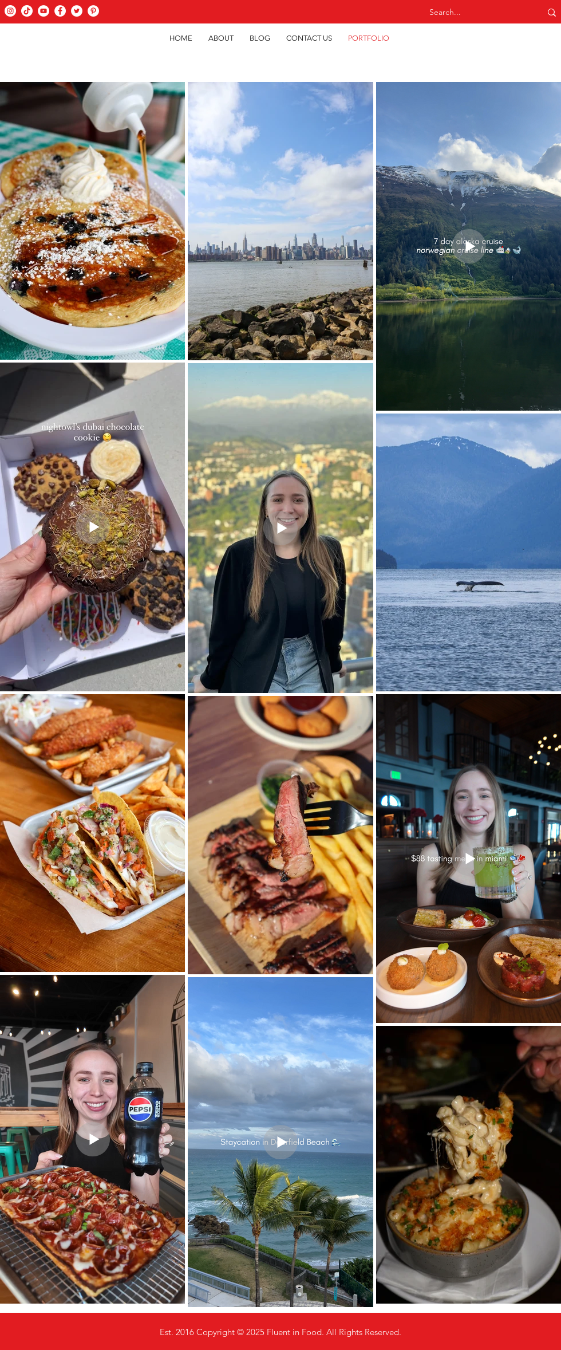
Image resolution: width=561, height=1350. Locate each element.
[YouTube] (43, 11)
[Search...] (474, 12)
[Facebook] (60, 11)
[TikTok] (27, 11)
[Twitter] (76, 11)
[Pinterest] (93, 11)
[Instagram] (10, 11)
